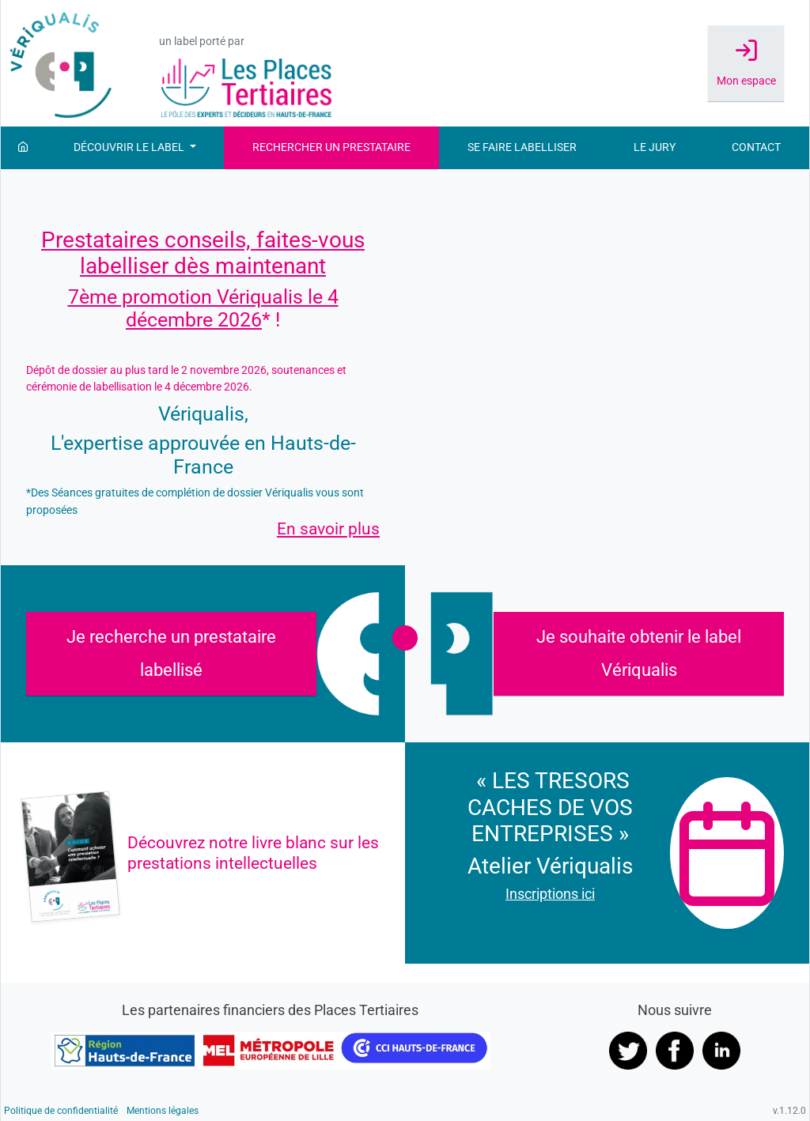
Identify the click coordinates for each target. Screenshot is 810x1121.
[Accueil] (23, 148)
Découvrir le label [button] (130, 147)
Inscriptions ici (550, 893)
